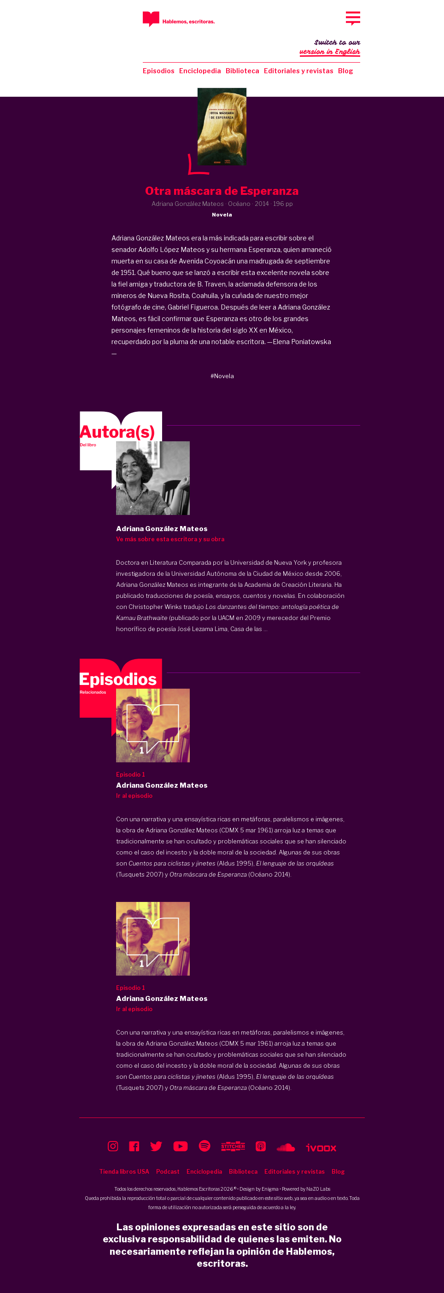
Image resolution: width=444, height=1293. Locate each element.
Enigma (270, 1189)
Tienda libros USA (124, 1171)
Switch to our (330, 48)
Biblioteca (242, 71)
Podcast (168, 1171)
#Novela (222, 376)
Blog (345, 71)
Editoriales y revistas (298, 71)
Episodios (159, 71)
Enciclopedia (200, 71)
